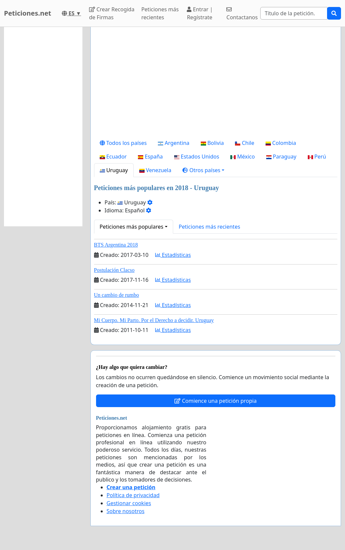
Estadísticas (173, 255)
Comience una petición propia (215, 400)
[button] (203, 170)
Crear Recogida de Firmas (111, 13)
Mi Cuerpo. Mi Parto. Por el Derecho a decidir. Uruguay (154, 320)
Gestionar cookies (129, 503)
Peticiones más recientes (159, 13)
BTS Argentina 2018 (116, 245)
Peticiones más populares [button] (132, 226)
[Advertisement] (215, 84)
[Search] (293, 13)
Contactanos (242, 14)
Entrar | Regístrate (200, 13)
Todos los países (123, 143)
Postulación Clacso (114, 270)
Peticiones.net (27, 13)
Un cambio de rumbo (116, 295)
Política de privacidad (133, 495)
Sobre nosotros (126, 511)
